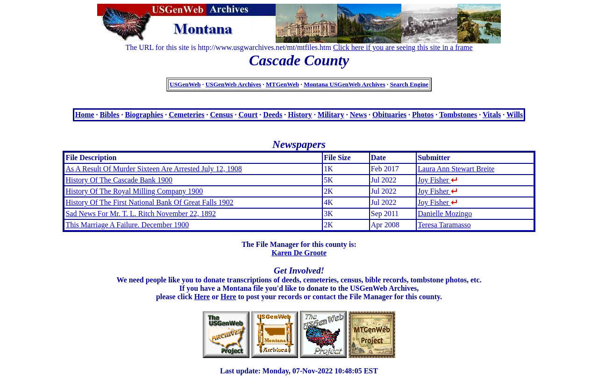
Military (331, 115)
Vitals (492, 115)
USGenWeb (185, 84)
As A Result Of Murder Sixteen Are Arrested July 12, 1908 (153, 169)
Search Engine (409, 84)
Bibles (110, 115)
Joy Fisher (437, 180)
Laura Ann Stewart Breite (456, 169)
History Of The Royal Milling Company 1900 (134, 191)
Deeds (272, 115)
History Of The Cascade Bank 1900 (118, 180)
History (300, 115)
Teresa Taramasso (444, 225)
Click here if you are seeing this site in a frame (403, 47)
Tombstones (458, 115)
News (358, 115)
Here (202, 297)
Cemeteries (186, 115)
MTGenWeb (282, 84)
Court (247, 115)
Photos (423, 115)
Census (221, 115)
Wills (514, 115)
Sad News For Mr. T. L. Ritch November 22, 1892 (140, 214)
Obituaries (389, 115)
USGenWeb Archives (233, 84)
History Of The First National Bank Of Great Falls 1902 (149, 202)
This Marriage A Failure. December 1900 (127, 225)
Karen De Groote (299, 253)
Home (84, 115)
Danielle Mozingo (445, 214)
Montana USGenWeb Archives (344, 84)
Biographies (144, 115)
